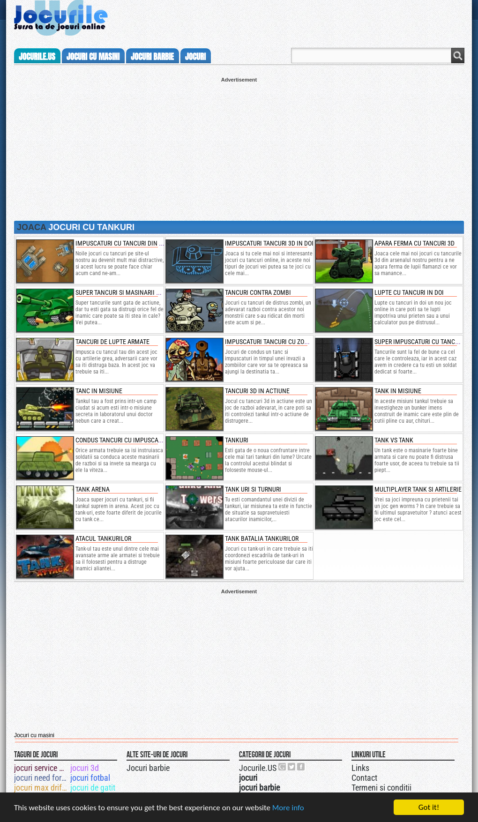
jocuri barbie (152, 57)
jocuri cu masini (93, 57)
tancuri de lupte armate (112, 341)
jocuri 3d (84, 768)
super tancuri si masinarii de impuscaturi (138, 292)
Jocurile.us (37, 57)
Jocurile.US (257, 768)
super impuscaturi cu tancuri (419, 341)
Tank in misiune (397, 391)
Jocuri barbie (148, 768)
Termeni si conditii (381, 787)
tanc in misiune (98, 391)
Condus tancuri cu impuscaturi (122, 440)
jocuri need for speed (41, 778)
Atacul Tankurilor (103, 538)
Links (360, 768)
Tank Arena (92, 489)
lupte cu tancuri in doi (409, 292)
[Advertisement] (239, 148)
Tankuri (236, 440)
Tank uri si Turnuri (253, 489)
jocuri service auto (41, 768)
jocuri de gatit (92, 787)
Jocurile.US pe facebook (301, 766)
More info (288, 808)
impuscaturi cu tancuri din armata (128, 243)
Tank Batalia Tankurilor (262, 538)
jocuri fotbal (90, 778)
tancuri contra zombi (258, 292)
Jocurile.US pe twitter (292, 766)
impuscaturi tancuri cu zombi (270, 341)
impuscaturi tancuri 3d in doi (269, 243)
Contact (364, 778)
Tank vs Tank (393, 440)
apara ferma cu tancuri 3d (414, 243)
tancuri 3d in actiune (257, 391)
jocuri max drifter (41, 787)
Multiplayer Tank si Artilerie (418, 489)
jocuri (195, 57)
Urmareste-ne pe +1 (282, 766)
